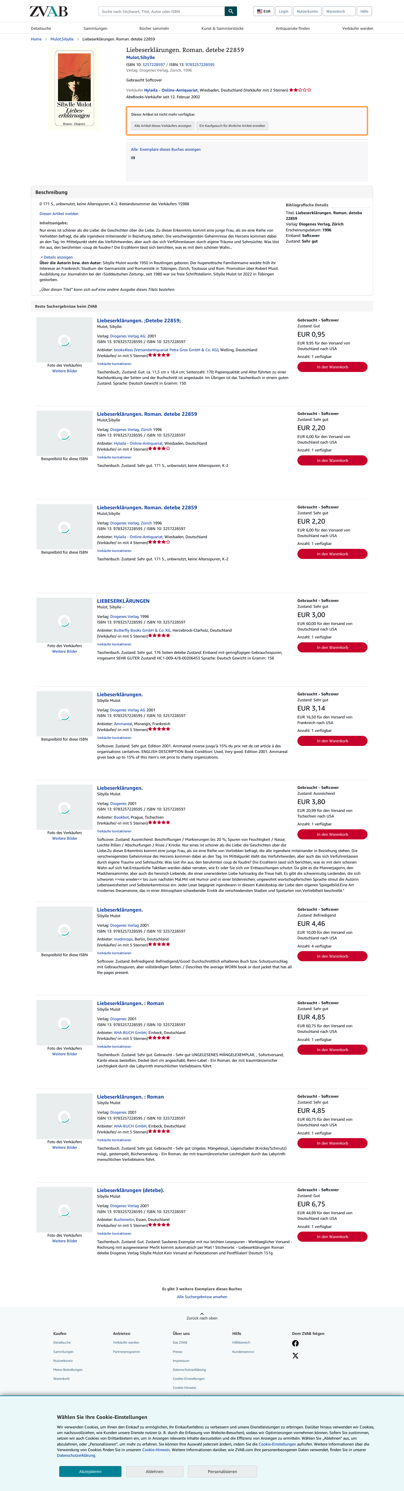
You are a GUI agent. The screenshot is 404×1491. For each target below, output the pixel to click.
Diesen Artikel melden (59, 213)
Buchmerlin (124, 1219)
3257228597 (154, 64)
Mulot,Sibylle (62, 38)
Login (283, 11)
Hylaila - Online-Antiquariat (138, 443)
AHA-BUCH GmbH (130, 1032)
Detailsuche (41, 28)
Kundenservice (243, 1352)
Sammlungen (95, 28)
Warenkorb (61, 1379)
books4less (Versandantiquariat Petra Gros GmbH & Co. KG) (166, 350)
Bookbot (121, 817)
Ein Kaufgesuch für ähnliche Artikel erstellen (232, 126)
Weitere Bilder (64, 371)
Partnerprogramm (126, 1352)
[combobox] (161, 11)
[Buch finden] (231, 11)
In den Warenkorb (332, 367)
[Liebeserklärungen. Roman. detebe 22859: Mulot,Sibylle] (74, 49)
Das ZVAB (180, 1343)
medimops (123, 939)
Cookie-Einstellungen (277, 1444)
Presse (177, 1352)
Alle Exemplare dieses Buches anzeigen (166, 149)
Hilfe (364, 11)
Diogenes (118, 803)
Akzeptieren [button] (90, 1471)
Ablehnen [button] (155, 1471)
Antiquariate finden (293, 28)
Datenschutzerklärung (189, 1370)
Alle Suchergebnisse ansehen (202, 1296)
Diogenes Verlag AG (127, 710)
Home (36, 38)
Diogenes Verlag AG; (128, 336)
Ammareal (123, 723)
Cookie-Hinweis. (156, 1449)
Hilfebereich (241, 1343)
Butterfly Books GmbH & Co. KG (142, 630)
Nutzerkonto (307, 11)
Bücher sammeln (154, 28)
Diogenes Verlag (124, 616)
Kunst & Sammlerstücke (222, 28)
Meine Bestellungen (67, 1370)
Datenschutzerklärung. (76, 1455)
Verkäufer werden (357, 28)
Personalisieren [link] (222, 1471)
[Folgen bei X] (295, 1356)
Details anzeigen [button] (58, 257)
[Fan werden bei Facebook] (295, 1344)
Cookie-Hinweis (184, 1388)
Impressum (181, 1361)
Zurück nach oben (202, 1318)
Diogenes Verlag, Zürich (131, 429)
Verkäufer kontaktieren (114, 364)
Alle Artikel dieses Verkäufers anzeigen (162, 126)
